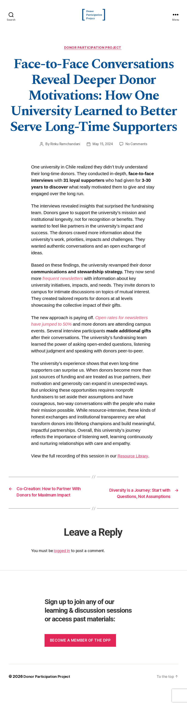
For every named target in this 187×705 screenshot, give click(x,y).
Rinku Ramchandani (64, 151)
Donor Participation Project (94, 55)
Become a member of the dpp (80, 657)
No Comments (137, 151)
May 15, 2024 (102, 151)
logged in (62, 567)
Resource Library (134, 463)
